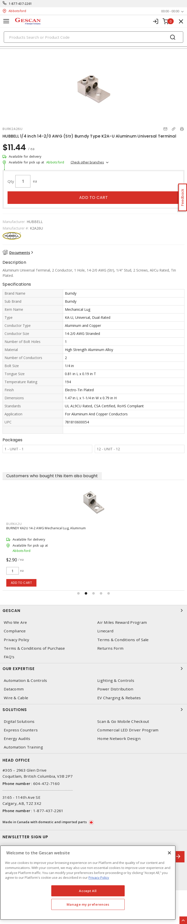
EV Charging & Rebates (119, 697)
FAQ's (9, 656)
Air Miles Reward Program (122, 622)
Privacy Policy (16, 639)
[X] (169, 852)
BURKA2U (14, 523)
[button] (78, 593)
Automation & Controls (25, 680)
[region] (88, 882)
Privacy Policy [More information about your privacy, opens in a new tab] (98, 877)
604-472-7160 (46, 783)
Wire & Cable (16, 697)
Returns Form (110, 648)
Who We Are (15, 622)
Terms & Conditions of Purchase (34, 648)
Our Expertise (93, 668)
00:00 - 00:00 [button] (170, 11)
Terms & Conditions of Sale (123, 639)
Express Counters (21, 730)
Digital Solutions (19, 721)
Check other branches (87, 162)
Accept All (88, 891)
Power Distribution (115, 689)
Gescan (93, 610)
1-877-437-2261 (20, 4)
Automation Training (23, 747)
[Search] (93, 37)
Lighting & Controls (115, 680)
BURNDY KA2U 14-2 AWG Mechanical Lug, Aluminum (46, 528)
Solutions (93, 709)
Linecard (105, 631)
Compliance (15, 631)
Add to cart (93, 197)
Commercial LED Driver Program (127, 730)
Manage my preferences (88, 904)
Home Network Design (119, 738)
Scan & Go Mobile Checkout (123, 721)
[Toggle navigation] (6, 21)
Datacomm (14, 689)
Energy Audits (17, 738)
